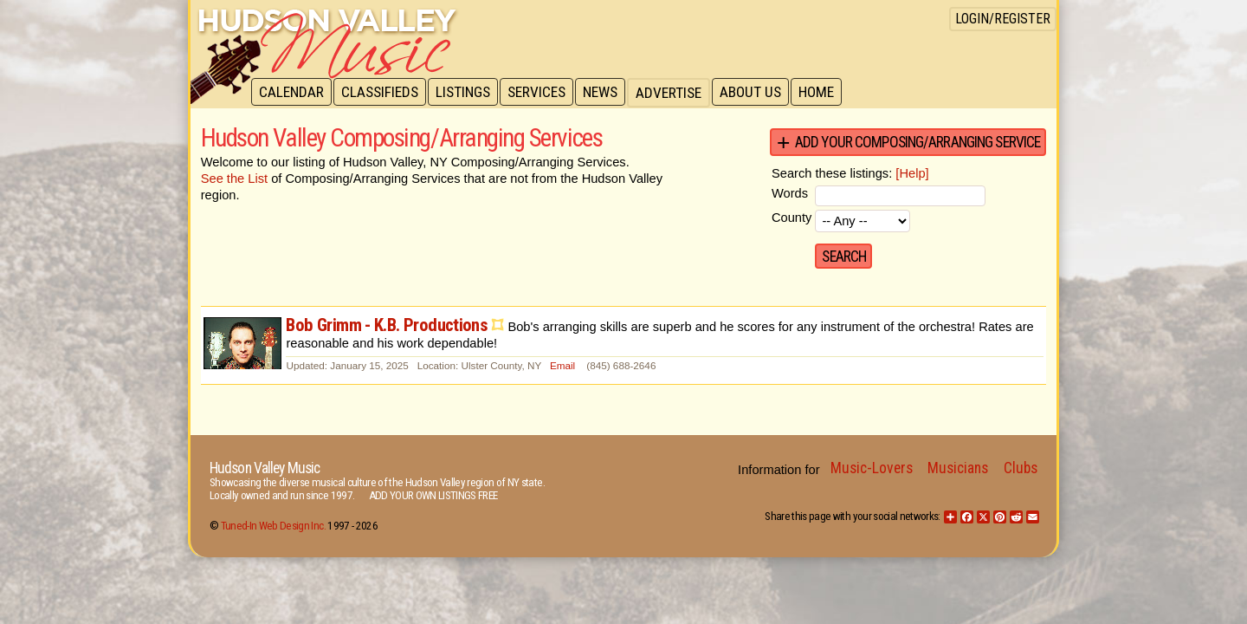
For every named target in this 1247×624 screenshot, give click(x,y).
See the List (234, 178)
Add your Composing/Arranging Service (917, 142)
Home (827, 92)
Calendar (292, 92)
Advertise (677, 92)
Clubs (1020, 468)
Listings (467, 92)
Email (562, 365)
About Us (760, 92)
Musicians (957, 468)
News (608, 92)
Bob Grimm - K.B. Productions (387, 325)
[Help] (911, 173)
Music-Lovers (871, 468)
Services (543, 92)
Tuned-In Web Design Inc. (273, 525)
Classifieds (382, 92)
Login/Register (1002, 18)
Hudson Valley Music (265, 468)
